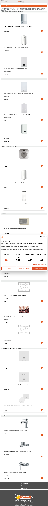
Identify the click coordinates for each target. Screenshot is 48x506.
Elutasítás (9, 268)
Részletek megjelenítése (38, 264)
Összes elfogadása (39, 268)
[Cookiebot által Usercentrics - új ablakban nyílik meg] (41, 237)
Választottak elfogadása (24, 268)
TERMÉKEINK (5, 5)
